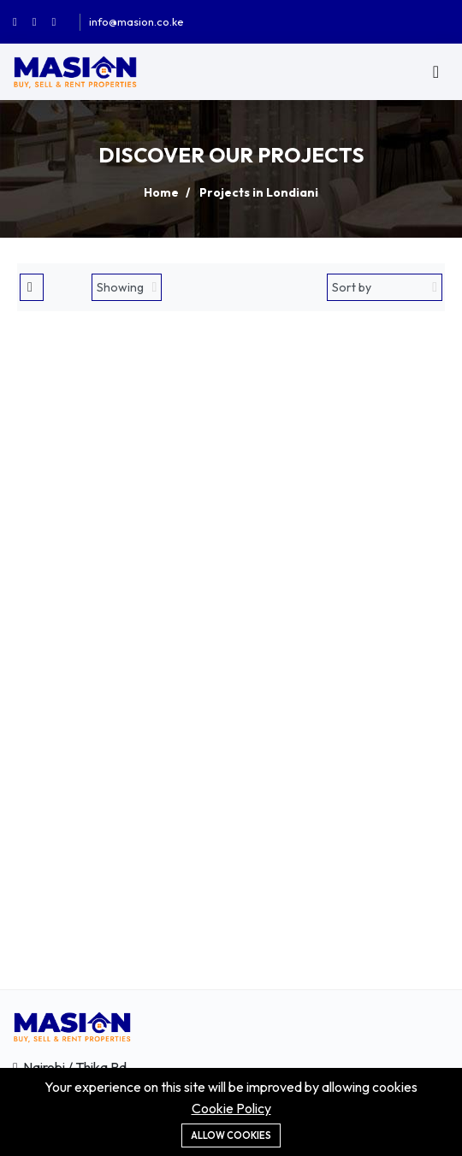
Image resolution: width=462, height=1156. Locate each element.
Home (161, 192)
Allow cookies (231, 1135)
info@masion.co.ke (136, 21)
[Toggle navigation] (436, 72)
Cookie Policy (231, 1108)
